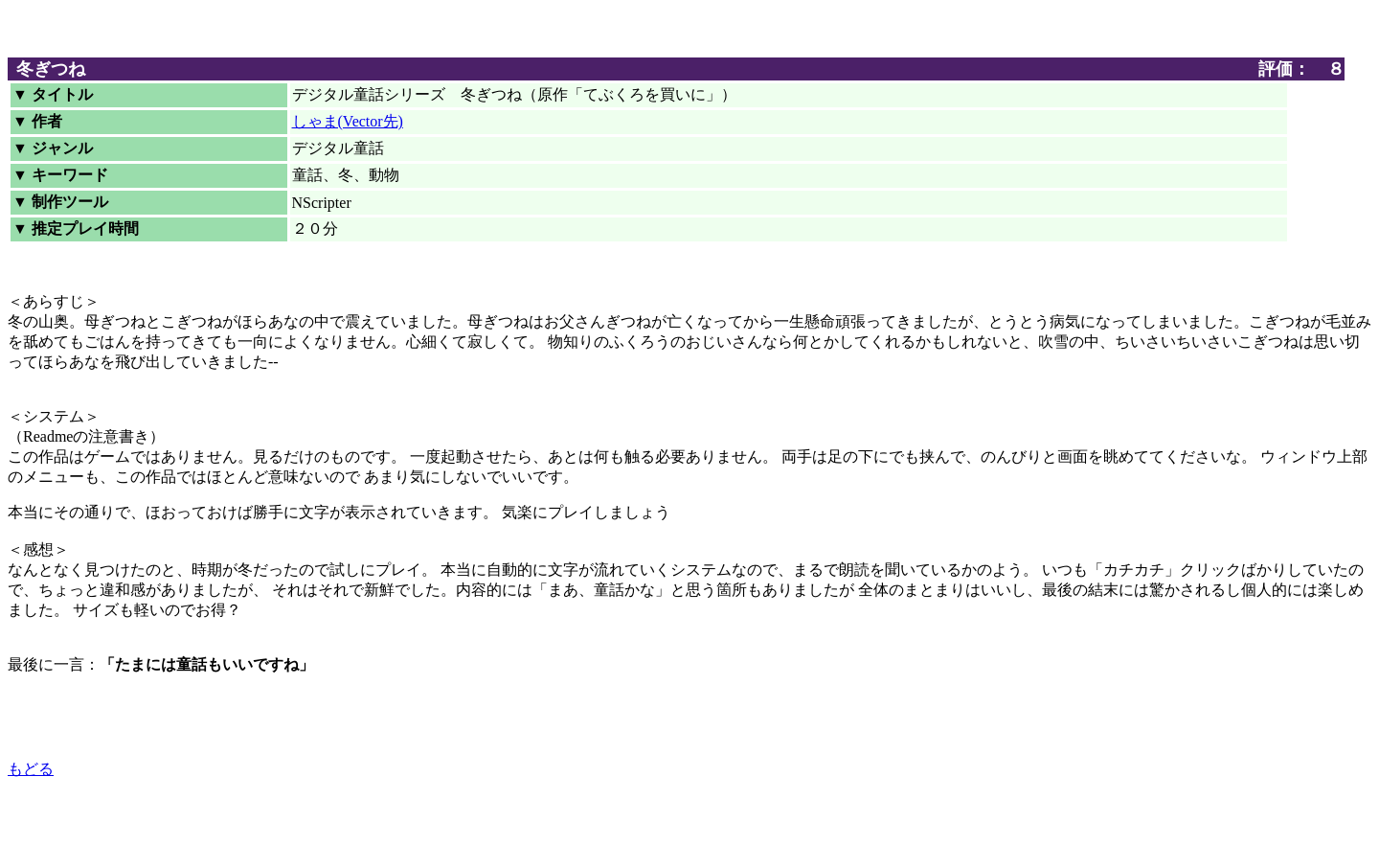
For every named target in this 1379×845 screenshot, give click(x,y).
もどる (31, 769)
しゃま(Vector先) (347, 121)
